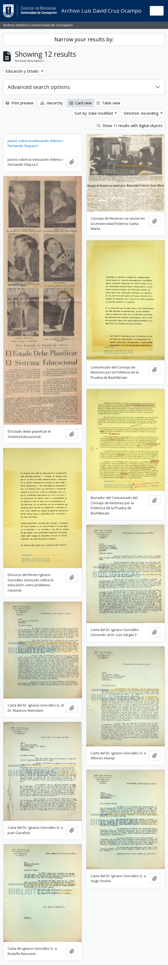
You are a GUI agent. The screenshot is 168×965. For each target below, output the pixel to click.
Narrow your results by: (84, 39)
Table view (108, 102)
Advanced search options (39, 86)
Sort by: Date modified (94, 113)
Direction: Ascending (141, 113)
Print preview (19, 102)
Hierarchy (51, 102)
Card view (80, 102)
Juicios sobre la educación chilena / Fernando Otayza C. (35, 143)
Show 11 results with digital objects (129, 125)
